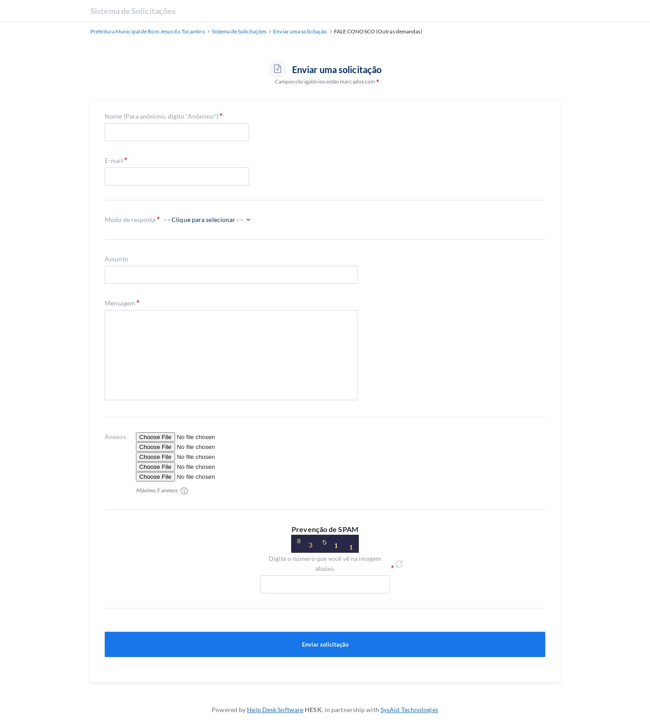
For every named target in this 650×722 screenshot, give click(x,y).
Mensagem (120, 303)
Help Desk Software (275, 709)
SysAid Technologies (409, 709)
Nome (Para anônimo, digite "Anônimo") (161, 116)
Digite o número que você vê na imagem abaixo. (325, 563)
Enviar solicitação (325, 644)
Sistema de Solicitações (133, 11)
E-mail (114, 160)
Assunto (116, 259)
